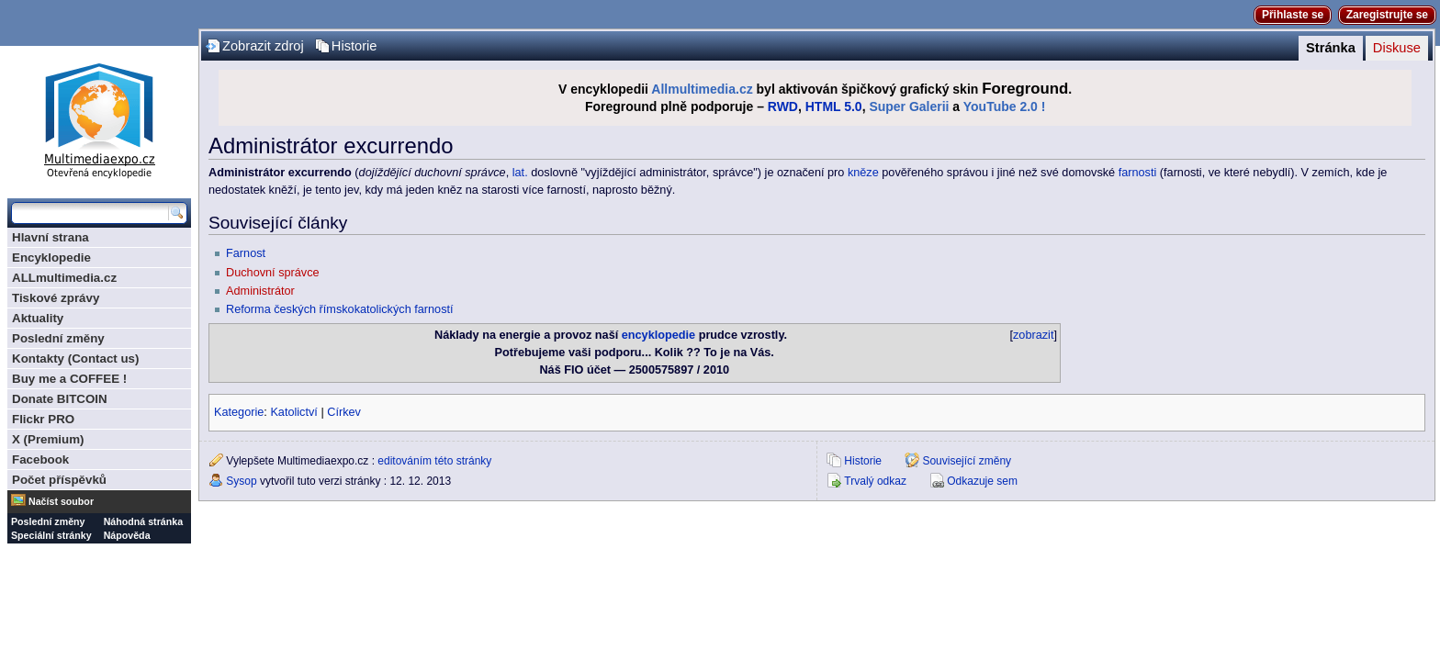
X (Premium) (48, 439)
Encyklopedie (51, 257)
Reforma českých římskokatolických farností (339, 309)
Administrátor (260, 291)
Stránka (1331, 47)
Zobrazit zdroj (263, 46)
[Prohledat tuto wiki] (90, 213)
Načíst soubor (61, 501)
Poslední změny (58, 338)
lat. (520, 172)
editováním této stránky (434, 460)
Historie (354, 46)
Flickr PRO (43, 419)
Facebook (40, 459)
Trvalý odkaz (875, 481)
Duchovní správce (273, 272)
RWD (783, 106)
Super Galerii (909, 106)
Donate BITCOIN (59, 399)
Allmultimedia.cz (701, 89)
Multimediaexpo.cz (99, 118)
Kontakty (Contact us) (75, 358)
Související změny (966, 460)
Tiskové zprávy (55, 298)
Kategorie (239, 412)
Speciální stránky (51, 535)
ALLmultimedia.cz (64, 278)
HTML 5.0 (833, 106)
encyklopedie (658, 335)
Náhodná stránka (143, 521)
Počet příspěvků (59, 480)
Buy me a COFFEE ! (69, 379)
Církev (344, 412)
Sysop (241, 481)
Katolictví (293, 412)
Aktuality (37, 318)
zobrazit (1033, 335)
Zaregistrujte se (1387, 14)
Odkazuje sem (982, 481)
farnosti (1138, 172)
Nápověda (127, 535)
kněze (863, 172)
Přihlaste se (1292, 14)
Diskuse (1397, 47)
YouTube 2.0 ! (1004, 106)
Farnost (245, 253)
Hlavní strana (50, 237)
